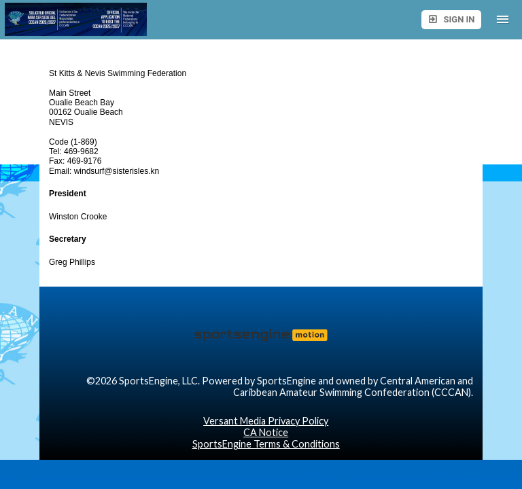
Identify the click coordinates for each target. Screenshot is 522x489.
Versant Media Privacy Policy (265, 421)
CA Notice (265, 432)
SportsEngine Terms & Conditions (266, 444)
